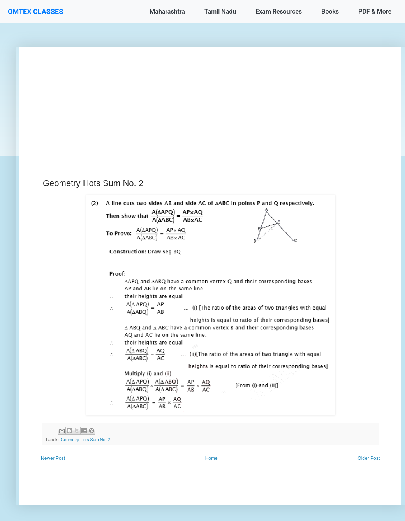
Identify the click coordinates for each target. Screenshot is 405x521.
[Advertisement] (210, 105)
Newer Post (53, 458)
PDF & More (374, 11)
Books (330, 11)
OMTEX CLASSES (35, 11)
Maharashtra (167, 11)
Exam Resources (278, 11)
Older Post (368, 458)
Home (211, 458)
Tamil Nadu (220, 11)
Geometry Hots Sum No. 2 (85, 439)
